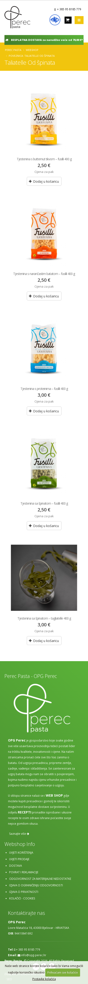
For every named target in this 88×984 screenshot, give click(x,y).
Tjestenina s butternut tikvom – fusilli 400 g (44, 159)
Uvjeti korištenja (21, 852)
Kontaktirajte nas (26, 912)
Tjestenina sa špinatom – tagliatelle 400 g (44, 618)
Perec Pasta (13, 50)
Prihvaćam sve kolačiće (62, 972)
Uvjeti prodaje (19, 859)
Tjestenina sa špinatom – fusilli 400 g (44, 503)
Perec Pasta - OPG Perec (30, 676)
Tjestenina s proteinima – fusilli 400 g (44, 388)
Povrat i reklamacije (23, 872)
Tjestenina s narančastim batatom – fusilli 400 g (44, 273)
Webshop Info (19, 844)
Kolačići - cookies (22, 898)
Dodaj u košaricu (44, 181)
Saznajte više (19, 834)
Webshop (32, 50)
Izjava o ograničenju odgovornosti (36, 885)
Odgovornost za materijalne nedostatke (40, 879)
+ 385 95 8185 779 (69, 9)
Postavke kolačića (44, 979)
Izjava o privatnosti (23, 892)
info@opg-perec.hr (33, 955)
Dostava (15, 865)
